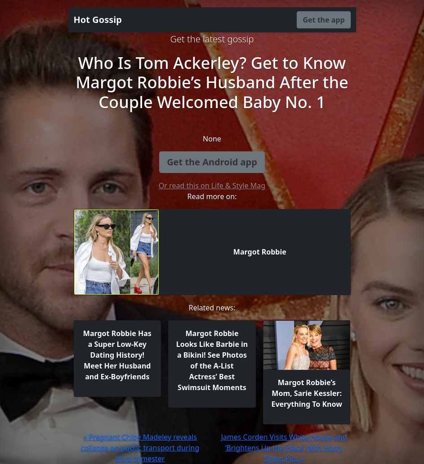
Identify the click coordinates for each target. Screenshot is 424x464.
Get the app (323, 20)
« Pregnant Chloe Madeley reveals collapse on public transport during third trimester (140, 448)
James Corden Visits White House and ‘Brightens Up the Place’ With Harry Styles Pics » (284, 448)
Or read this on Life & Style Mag (212, 186)
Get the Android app (212, 162)
